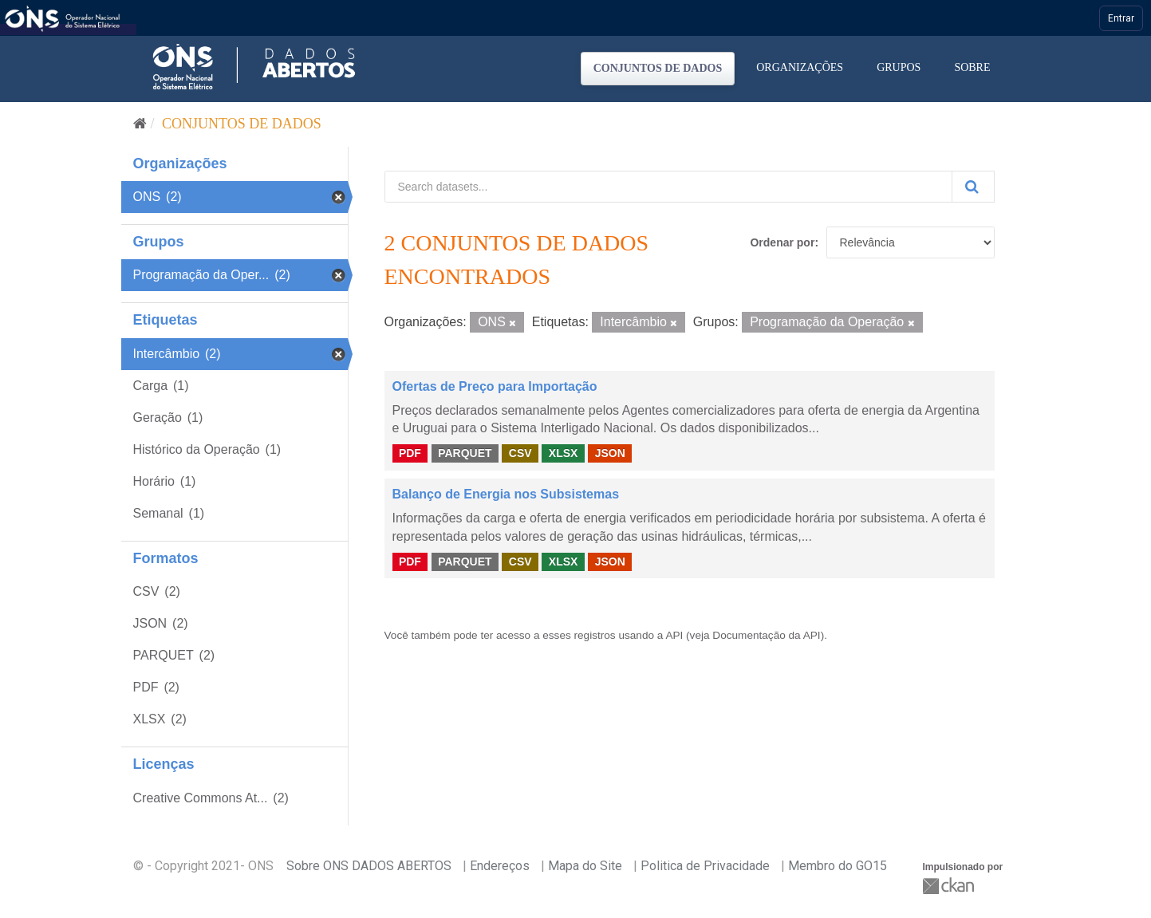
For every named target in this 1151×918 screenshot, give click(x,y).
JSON (610, 453)
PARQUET (464, 453)
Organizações (799, 67)
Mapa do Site (585, 865)
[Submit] (973, 187)
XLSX (563, 453)
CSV (520, 453)
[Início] (140, 124)
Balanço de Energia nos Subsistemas (506, 494)
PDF (410, 453)
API (674, 635)
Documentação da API (766, 635)
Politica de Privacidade (705, 865)
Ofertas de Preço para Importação (494, 386)
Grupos (898, 67)
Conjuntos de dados (658, 68)
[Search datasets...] (668, 187)
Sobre (972, 67)
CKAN (950, 885)
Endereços (500, 865)
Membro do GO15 (837, 865)
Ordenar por (782, 242)
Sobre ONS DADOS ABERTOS (368, 865)
